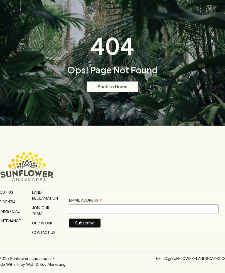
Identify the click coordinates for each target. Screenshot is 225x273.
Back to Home (112, 87)
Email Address (85, 200)
